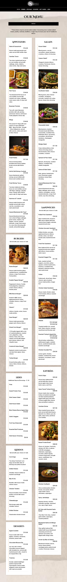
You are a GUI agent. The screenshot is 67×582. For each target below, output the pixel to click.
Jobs (48, 9)
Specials (29, 9)
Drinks (23, 9)
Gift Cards (42, 9)
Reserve (35, 9)
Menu (18, 9)
